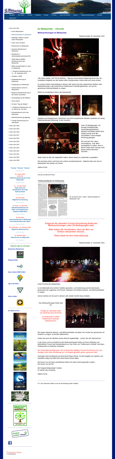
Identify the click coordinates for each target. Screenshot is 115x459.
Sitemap (19, 452)
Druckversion (11, 452)
